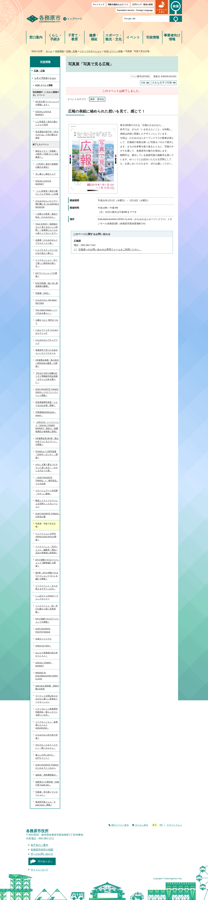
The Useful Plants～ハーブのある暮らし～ (46, 311)
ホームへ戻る (141, 825)
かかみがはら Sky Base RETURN (46, 301)
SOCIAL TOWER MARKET (44, 664)
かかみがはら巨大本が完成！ (46, 736)
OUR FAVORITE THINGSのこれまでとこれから (46, 766)
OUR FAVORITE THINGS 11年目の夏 (47, 515)
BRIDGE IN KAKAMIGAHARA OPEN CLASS (46, 676)
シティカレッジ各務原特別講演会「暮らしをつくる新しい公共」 (46, 712)
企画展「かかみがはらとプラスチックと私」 (46, 241)
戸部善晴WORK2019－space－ (45, 414)
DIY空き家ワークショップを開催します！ (47, 103)
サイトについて (39, 869)
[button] (161, 7)
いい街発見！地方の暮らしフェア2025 (46, 123)
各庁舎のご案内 (39, 845)
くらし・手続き (55, 37)
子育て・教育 (74, 37)
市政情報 (152, 37)
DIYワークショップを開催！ (46, 275)
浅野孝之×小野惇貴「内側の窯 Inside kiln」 (47, 783)
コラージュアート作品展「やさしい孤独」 (46, 492)
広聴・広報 (71, 51)
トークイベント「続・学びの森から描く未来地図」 (46, 609)
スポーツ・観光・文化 (113, 37)
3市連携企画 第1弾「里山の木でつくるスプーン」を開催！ (46, 441)
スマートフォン (174, 825)
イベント (133, 37)
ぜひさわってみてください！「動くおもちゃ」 (46, 746)
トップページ (74, 19)
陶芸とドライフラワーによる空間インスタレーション (46, 503)
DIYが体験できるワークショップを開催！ (47, 620)
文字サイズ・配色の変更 (142, 4)
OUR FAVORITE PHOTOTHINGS (42, 630)
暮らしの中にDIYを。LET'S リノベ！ (45, 756)
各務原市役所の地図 (42, 849)
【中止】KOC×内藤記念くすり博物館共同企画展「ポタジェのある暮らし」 (46, 378)
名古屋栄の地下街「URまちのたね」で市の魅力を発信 (47, 134)
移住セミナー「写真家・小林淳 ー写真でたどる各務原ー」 (46, 154)
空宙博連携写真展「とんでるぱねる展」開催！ (46, 404)
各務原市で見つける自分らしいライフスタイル (46, 351)
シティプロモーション (91, 51)
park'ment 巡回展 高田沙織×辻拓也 (47, 687)
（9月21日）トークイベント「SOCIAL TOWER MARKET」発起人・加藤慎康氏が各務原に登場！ (47, 427)
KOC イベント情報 (113, 51)
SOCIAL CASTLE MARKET (43, 113)
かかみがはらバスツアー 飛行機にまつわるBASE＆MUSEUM (47, 204)
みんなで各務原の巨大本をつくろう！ (46, 654)
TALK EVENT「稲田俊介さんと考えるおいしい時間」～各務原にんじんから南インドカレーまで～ (46, 228)
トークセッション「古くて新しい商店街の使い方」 (46, 263)
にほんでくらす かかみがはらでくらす (46, 331)
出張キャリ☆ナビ (43, 639)
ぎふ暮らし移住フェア (45, 174)
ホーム (49, 51)
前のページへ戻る (120, 825)
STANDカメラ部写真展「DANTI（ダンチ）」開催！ (46, 454)
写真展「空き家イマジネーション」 (46, 793)
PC (161, 825)
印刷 (143, 83)
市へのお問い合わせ (42, 854)
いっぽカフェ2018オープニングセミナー (46, 597)
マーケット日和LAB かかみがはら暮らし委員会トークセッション (46, 699)
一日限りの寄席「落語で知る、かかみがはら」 (46, 215)
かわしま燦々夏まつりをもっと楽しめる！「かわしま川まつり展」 (46, 467)
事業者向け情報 (172, 37)
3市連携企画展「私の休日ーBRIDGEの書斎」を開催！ (47, 363)
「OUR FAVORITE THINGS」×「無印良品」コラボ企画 (46, 480)
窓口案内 (35, 37)
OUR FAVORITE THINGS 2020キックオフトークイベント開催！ (46, 392)
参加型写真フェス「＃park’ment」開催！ (45, 803)
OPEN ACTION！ (43, 646)
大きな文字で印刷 (162, 82)
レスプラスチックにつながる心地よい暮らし (46, 251)
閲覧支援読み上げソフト (118, 4)
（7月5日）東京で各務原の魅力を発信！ (46, 165)
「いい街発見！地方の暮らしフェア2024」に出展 (46, 192)
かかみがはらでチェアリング (46, 341)
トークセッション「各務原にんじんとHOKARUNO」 (46, 725)
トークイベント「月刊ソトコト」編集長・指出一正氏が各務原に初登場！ (46, 549)
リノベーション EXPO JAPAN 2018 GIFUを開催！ (45, 536)
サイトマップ (98, 4)
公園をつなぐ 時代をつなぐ (46, 321)
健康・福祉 (94, 37)
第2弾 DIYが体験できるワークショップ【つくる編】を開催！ (46, 576)
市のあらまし (45, 861)
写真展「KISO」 (42, 293)
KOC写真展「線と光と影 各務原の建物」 (46, 285)
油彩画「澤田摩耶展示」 (46, 775)
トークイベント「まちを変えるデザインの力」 (46, 587)
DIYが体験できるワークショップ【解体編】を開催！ (47, 563)
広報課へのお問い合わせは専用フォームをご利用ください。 (110, 249)
